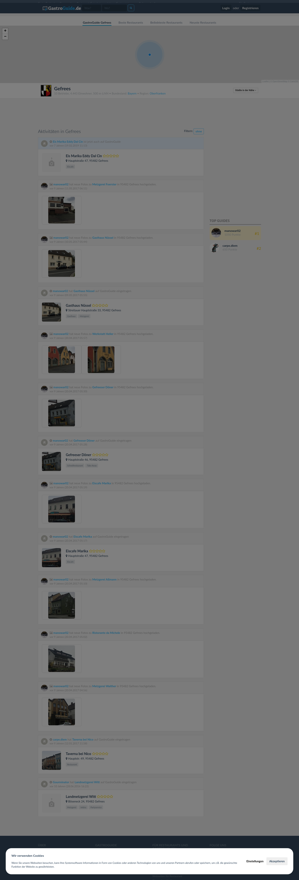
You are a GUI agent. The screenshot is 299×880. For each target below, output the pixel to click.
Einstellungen (255, 861)
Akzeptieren (277, 861)
